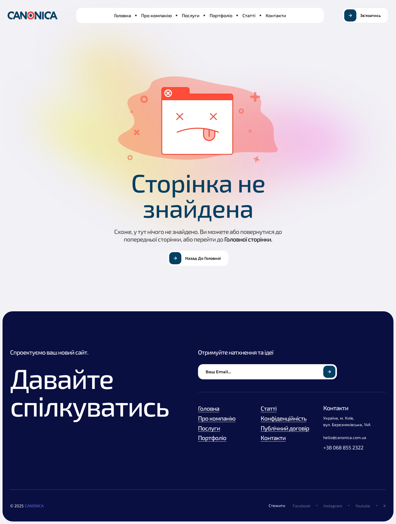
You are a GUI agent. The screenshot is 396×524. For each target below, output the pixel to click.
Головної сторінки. (248, 239)
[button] (365, 15)
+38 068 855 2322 (343, 447)
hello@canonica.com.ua (344, 437)
